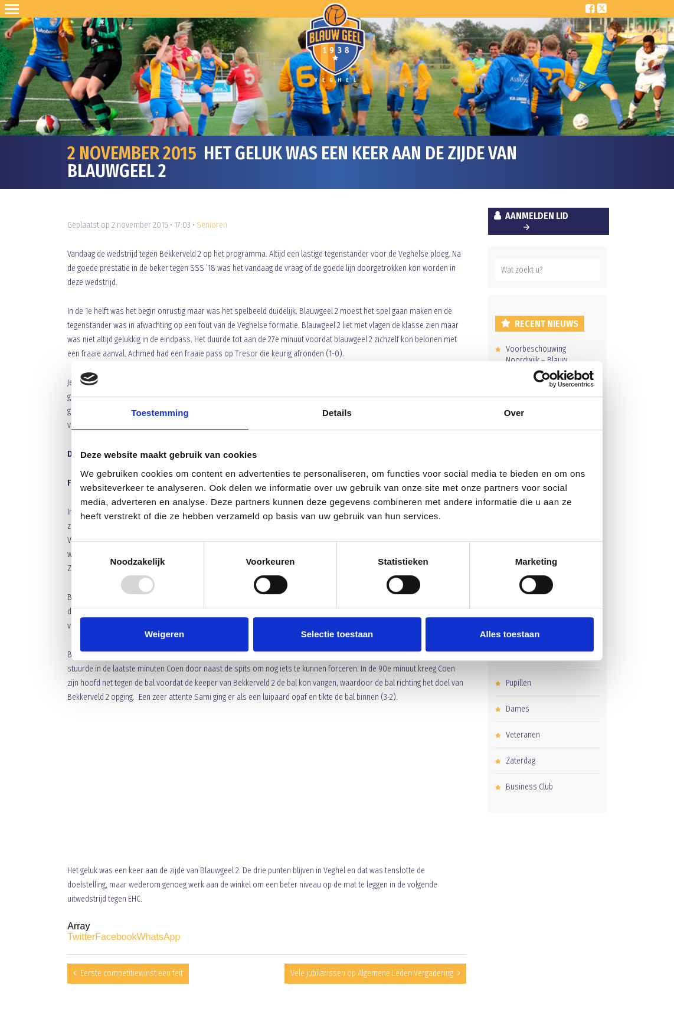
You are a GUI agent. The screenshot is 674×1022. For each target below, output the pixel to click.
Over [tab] (514, 413)
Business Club (529, 787)
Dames (517, 709)
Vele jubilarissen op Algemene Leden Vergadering (371, 973)
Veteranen (523, 735)
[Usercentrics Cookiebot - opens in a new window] (542, 379)
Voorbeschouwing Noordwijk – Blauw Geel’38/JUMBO (536, 360)
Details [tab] (337, 413)
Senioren (212, 225)
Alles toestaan (510, 634)
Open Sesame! (14, 9)
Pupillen (518, 683)
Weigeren (164, 634)
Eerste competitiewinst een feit (131, 973)
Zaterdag (520, 761)
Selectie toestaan (337, 634)
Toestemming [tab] (160, 413)
